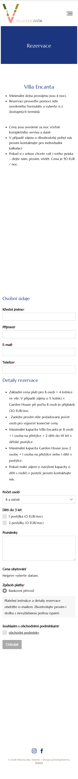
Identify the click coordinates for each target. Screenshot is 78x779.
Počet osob (11, 492)
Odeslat (12, 644)
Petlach (39, 762)
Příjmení (8, 327)
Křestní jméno (13, 309)
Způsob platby (13, 585)
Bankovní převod (18, 591)
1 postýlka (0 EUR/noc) (22, 516)
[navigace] (70, 13)
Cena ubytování (14, 569)
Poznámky (9, 532)
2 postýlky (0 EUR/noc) (23, 523)
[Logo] (22, 13)
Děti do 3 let (12, 510)
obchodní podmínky (24, 632)
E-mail (7, 345)
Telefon (8, 362)
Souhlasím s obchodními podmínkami (30, 626)
